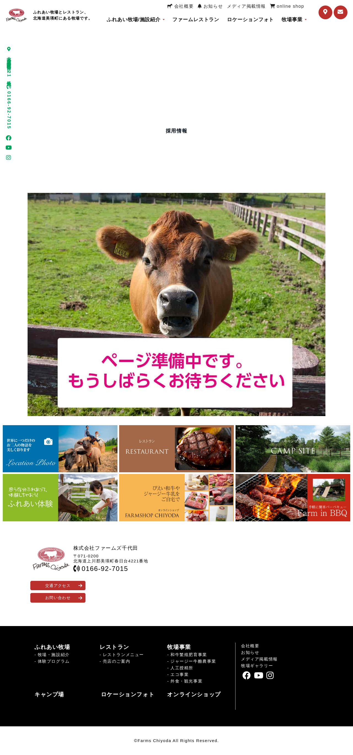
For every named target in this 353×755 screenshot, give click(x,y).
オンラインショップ (194, 694)
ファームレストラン (195, 19)
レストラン (114, 647)
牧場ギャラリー (257, 665)
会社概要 (180, 6)
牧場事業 (292, 19)
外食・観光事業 (186, 681)
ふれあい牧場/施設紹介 (134, 19)
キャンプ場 (49, 694)
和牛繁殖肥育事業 (188, 654)
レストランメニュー (123, 654)
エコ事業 (179, 674)
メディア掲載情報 (246, 6)
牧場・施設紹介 (54, 654)
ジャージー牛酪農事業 (193, 661)
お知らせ (210, 6)
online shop (287, 6)
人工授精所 (181, 667)
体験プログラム (54, 661)
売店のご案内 (116, 661)
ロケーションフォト (250, 19)
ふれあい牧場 (52, 647)
